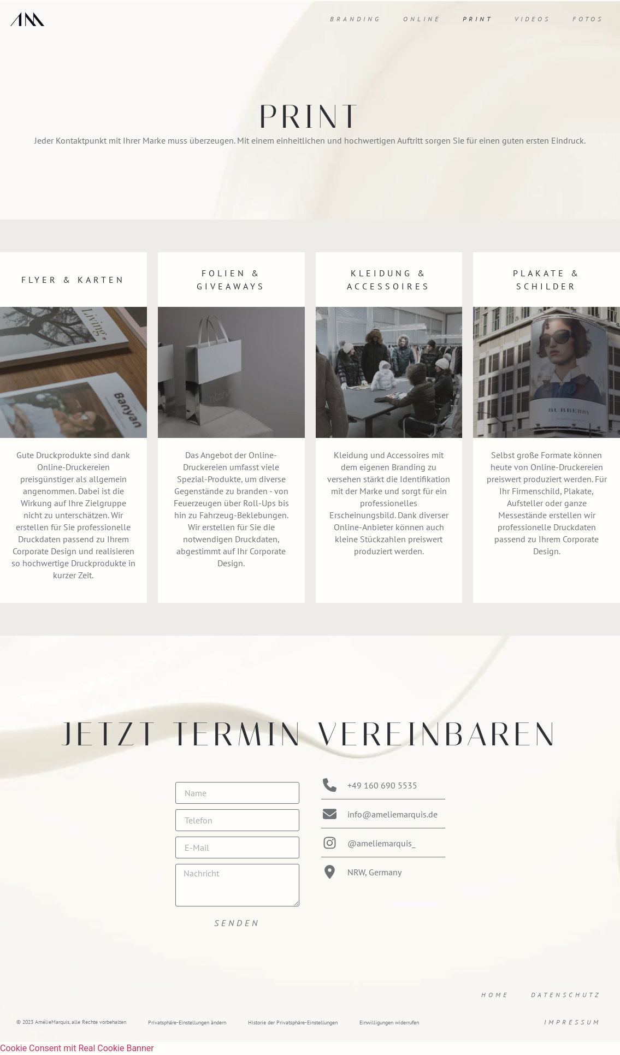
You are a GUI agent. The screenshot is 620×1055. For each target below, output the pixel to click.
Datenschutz (566, 995)
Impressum (572, 1022)
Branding (355, 19)
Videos (533, 19)
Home (495, 995)
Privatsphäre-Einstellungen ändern (187, 1022)
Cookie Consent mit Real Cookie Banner (77, 1048)
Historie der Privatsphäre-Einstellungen (293, 1022)
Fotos (588, 19)
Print (478, 19)
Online (422, 19)
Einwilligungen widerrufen (389, 1022)
